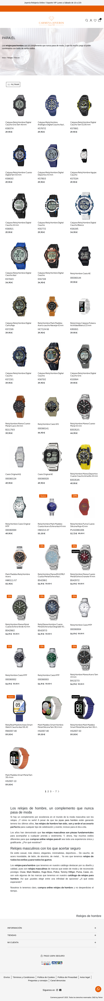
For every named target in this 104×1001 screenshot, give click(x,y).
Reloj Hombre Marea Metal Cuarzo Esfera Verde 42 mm (17, 625)
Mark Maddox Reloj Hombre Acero (17, 575)
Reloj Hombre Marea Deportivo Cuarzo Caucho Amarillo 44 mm (84, 474)
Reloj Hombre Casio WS (48, 424)
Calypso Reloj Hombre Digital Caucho (51, 223)
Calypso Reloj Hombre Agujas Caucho (83, 173)
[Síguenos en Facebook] (57, 990)
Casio (86, 872)
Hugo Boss (46, 872)
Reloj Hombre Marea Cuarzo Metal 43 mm (82, 424)
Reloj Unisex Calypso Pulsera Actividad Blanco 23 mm (83, 324)
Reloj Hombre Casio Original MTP (17, 525)
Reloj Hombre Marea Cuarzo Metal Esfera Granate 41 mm (82, 575)
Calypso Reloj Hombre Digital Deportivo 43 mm (51, 173)
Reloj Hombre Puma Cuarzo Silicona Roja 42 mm (82, 525)
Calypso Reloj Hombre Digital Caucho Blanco (83, 223)
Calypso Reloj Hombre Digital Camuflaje (18, 324)
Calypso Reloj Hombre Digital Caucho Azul (18, 274)
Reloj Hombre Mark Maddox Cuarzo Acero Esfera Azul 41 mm (52, 525)
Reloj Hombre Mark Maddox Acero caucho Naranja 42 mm (51, 324)
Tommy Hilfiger (68, 872)
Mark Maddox (33, 872)
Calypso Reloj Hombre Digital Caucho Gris (83, 374)
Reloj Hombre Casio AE (80, 273)
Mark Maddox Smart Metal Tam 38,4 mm (18, 776)
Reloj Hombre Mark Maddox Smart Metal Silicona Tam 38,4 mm (83, 727)
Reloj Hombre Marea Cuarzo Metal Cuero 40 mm (17, 424)
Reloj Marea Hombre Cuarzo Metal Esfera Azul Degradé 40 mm (51, 626)
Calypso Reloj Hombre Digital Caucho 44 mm (18, 223)
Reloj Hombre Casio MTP (81, 625)
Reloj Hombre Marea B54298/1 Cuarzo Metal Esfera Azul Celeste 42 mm (51, 576)
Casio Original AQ (13, 474)
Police (56, 872)
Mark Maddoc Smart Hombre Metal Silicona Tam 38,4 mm (50, 725)
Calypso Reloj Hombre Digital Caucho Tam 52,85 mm (83, 123)
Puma (79, 872)
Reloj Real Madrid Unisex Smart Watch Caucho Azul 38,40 (18, 725)
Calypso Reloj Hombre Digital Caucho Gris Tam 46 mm (18, 123)
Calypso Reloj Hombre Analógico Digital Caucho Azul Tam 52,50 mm (51, 124)
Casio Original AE (45, 474)
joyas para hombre (68, 820)
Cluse (22, 872)
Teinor (100, 997)
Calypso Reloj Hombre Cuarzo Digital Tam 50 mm (18, 173)
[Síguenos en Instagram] (60, 990)
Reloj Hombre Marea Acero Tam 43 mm (84, 675)
